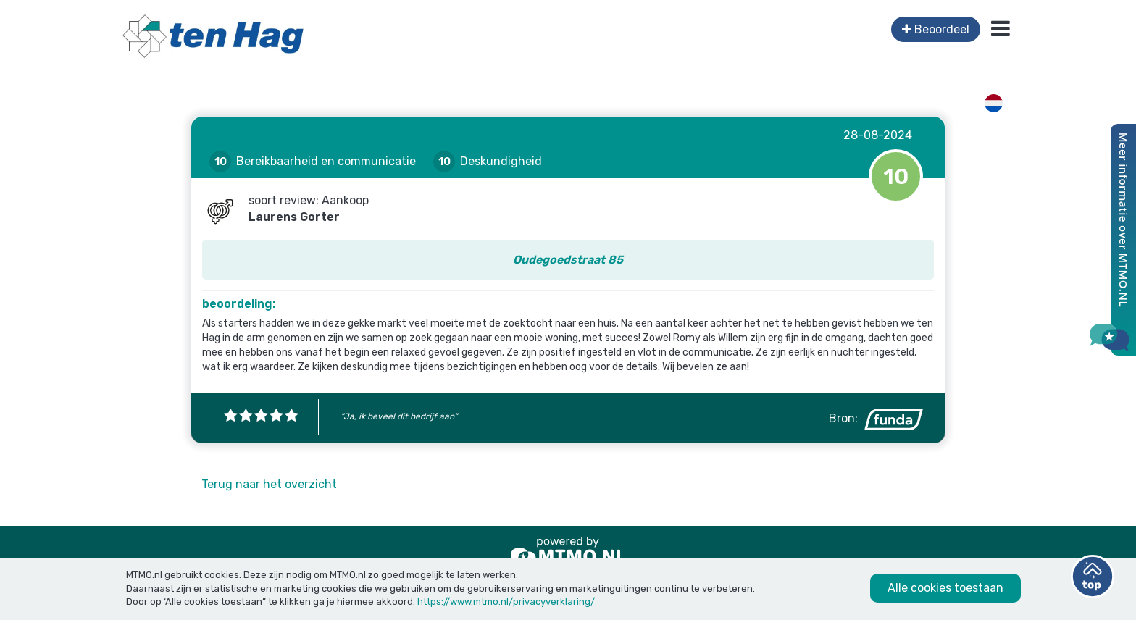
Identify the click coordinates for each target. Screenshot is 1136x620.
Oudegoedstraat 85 (568, 260)
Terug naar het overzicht (269, 484)
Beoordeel (935, 29)
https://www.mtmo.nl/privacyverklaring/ (506, 601)
